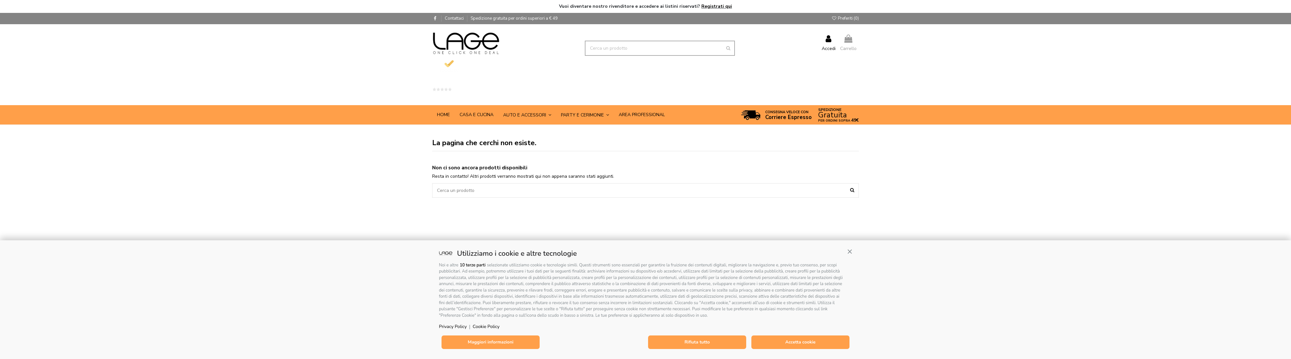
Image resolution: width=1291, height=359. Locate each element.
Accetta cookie (800, 342)
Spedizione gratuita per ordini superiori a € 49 (514, 18)
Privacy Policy (453, 327)
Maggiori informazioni (490, 342)
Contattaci (455, 18)
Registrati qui (716, 6)
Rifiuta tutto (697, 342)
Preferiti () (845, 18)
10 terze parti (473, 265)
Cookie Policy (486, 327)
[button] (850, 251)
